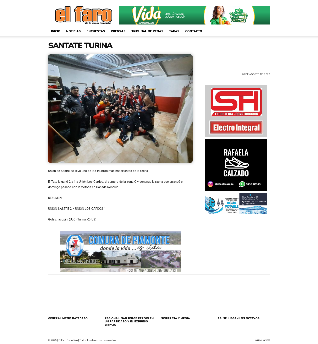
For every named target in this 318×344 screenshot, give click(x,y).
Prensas (118, 31)
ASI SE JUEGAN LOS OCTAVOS (238, 318)
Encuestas (96, 31)
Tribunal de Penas (147, 31)
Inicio (55, 31)
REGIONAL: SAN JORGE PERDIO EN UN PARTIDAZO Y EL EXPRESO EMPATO (129, 322)
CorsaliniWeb (262, 340)
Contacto (193, 31)
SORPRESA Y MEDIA (175, 318)
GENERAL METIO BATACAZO (68, 318)
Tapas (174, 31)
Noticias (73, 31)
